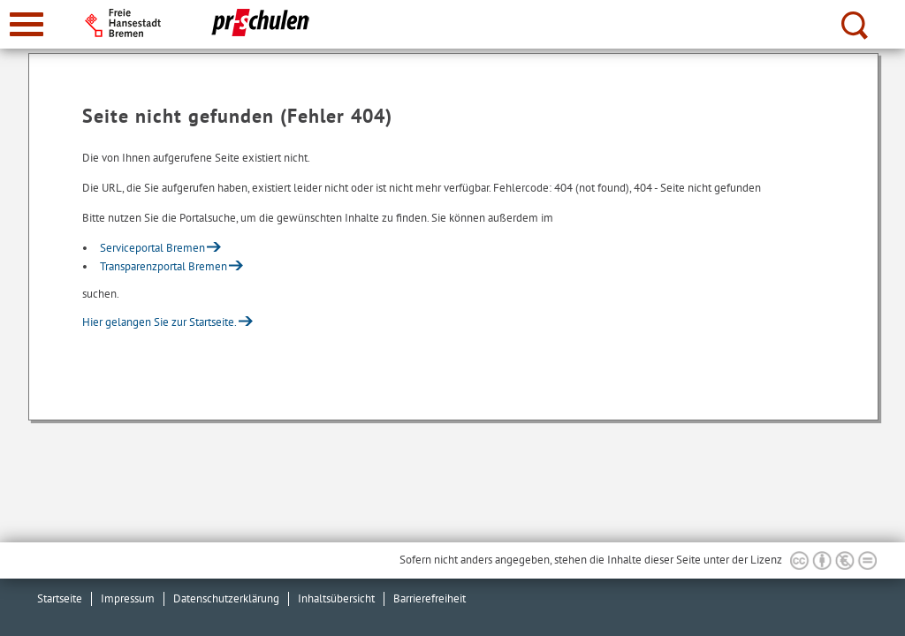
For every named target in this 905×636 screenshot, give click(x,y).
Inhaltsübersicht (336, 598)
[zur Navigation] (26, 24)
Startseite (59, 598)
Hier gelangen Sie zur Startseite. (159, 321)
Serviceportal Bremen (152, 247)
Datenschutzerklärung (226, 598)
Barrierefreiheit (429, 598)
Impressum (128, 598)
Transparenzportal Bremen (163, 266)
